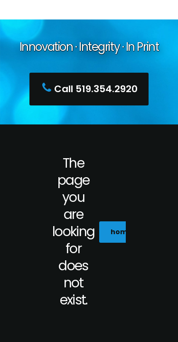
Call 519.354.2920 (87, 88)
